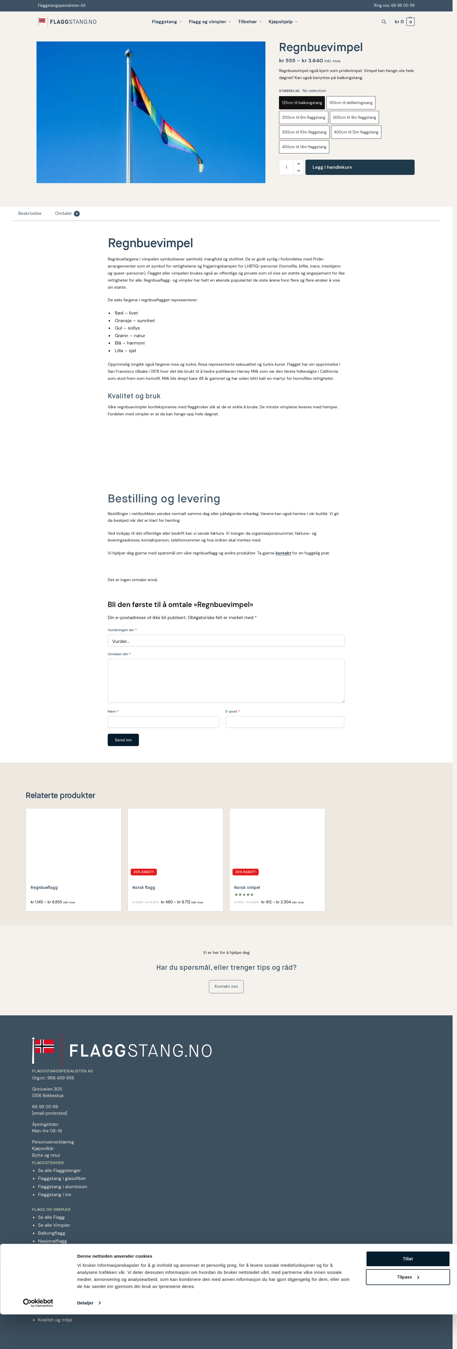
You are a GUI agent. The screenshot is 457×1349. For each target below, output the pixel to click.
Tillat (408, 1294)
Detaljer (85, 1337)
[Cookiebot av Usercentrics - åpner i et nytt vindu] (38, 1337)
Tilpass (408, 1312)
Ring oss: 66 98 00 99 (394, 5)
